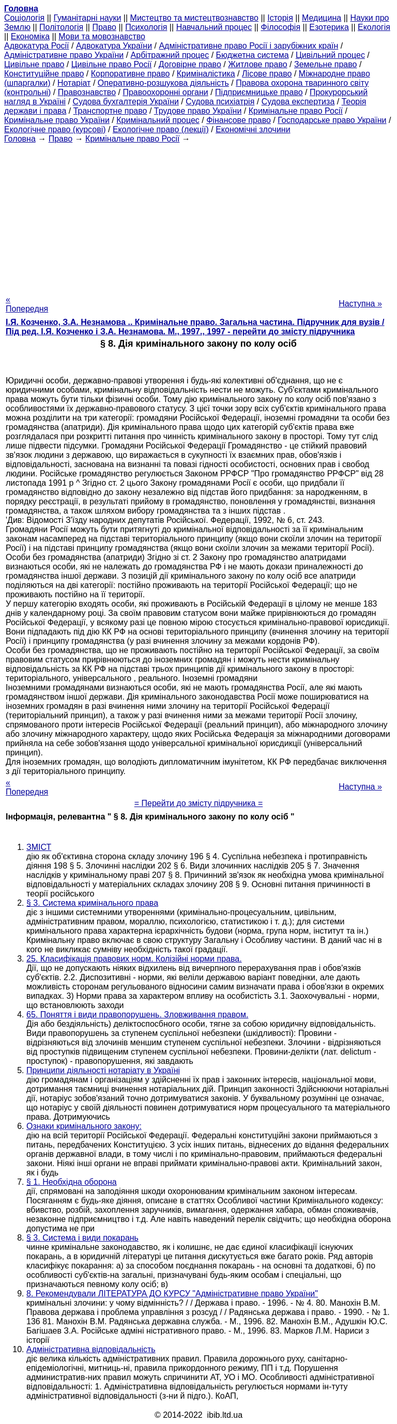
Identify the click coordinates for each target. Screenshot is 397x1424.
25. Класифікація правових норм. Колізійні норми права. (134, 958)
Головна (20, 138)
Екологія (374, 27)
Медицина (321, 17)
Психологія (146, 27)
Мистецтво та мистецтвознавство (194, 17)
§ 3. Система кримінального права (92, 903)
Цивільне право (34, 64)
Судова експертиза (298, 101)
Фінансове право (238, 120)
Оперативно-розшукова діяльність (163, 83)
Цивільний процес (330, 55)
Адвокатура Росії (36, 45)
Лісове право (267, 73)
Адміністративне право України (64, 55)
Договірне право (190, 64)
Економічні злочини (253, 129)
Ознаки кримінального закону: (84, 1126)
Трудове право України (198, 110)
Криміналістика (206, 73)
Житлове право (257, 64)
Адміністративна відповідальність (91, 1349)
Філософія (280, 27)
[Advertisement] (198, 216)
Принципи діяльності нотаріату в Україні (103, 1070)
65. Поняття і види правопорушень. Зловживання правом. (137, 1014)
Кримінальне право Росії (296, 110)
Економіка (30, 36)
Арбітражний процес (170, 55)
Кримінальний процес (158, 120)
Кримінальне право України (57, 120)
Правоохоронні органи (165, 92)
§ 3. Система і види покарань (82, 1237)
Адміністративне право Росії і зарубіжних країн (248, 45)
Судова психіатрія (220, 101)
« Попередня (27, 304)
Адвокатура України (114, 45)
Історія (280, 17)
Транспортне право (110, 110)
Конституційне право (44, 73)
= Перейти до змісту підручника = (198, 803)
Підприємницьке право (259, 92)
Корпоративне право (130, 73)
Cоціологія (24, 17)
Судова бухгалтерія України (125, 101)
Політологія (61, 27)
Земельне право (325, 64)
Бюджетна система (252, 55)
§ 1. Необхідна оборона (71, 1182)
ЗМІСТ (38, 847)
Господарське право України (332, 120)
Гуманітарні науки (87, 17)
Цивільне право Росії (111, 64)
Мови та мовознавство (101, 36)
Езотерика (329, 27)
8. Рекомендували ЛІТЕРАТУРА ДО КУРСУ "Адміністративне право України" (172, 1293)
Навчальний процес (214, 27)
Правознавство (87, 92)
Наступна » (360, 303)
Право (104, 27)
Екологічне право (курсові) (55, 129)
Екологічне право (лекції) (161, 129)
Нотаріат (73, 83)
